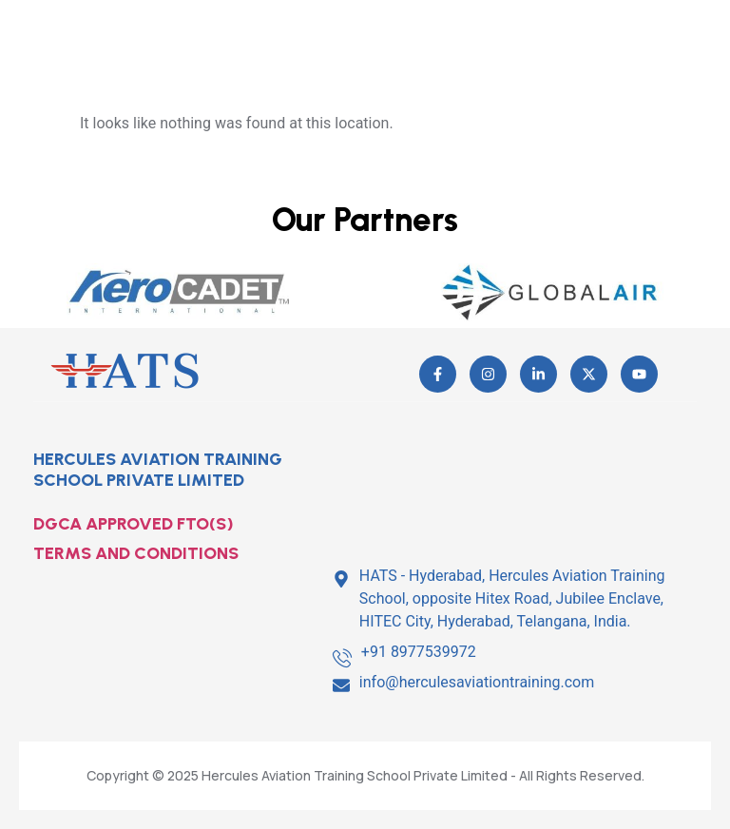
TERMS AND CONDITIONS (136, 553)
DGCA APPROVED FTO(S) (133, 523)
